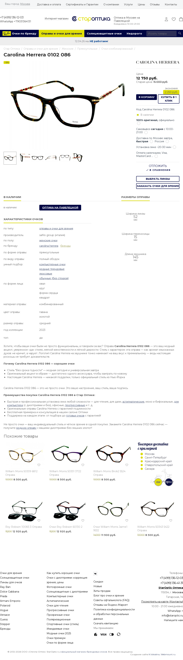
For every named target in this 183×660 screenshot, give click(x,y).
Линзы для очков (11, 582)
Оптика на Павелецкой (60, 207)
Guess (4, 619)
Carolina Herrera (48, 245)
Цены (141, 4)
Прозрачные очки (58, 614)
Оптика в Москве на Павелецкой (127, 19)
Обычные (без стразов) (54, 278)
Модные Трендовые (52, 269)
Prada (3, 596)
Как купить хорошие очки (63, 573)
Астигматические (58, 601)
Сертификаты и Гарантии (82, 4)
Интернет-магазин (56, 18)
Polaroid (5, 605)
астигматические (133, 401)
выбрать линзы (158, 178)
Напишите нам (173, 620)
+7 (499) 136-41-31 (171, 583)
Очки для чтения (57, 605)
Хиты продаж (101, 591)
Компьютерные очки (52, 264)
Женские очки (48, 240)
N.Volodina (154, 654)
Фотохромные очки (59, 587)
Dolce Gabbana (9, 591)
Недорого (134, 33)
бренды (65, 245)
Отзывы (155, 4)
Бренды (5, 628)
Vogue (4, 610)
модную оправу (26, 428)
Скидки (98, 581)
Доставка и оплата (49, 4)
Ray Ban (5, 587)
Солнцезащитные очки (104, 33)
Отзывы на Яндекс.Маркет (110, 604)
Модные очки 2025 (59, 633)
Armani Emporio (10, 601)
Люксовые (45, 273)
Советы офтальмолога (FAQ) (111, 600)
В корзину (147, 97)
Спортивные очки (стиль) (63, 624)
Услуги (128, 4)
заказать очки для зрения (158, 186)
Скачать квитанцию (105, 623)
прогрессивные (75, 405)
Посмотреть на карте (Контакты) (162, 601)
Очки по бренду (24, 33)
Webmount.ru (168, 654)
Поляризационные (59, 619)
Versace (5, 614)
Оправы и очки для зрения (61, 33)
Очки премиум (56, 638)
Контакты (171, 4)
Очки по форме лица (60, 642)
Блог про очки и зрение (108, 595)
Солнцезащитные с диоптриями (67, 591)
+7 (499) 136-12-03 (11, 17)
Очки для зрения (11, 573)
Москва (25, 4)
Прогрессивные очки (60, 610)
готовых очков (75, 415)
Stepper (5, 624)
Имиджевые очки (58, 628)
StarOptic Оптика (171, 587)
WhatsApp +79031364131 (15, 21)
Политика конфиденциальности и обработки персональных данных (114, 614)
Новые (97, 586)
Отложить (158, 166)
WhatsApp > (175, 611)
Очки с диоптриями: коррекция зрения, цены (67, 580)
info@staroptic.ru (172, 615)
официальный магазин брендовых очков (83, 651)
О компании (111, 4)
